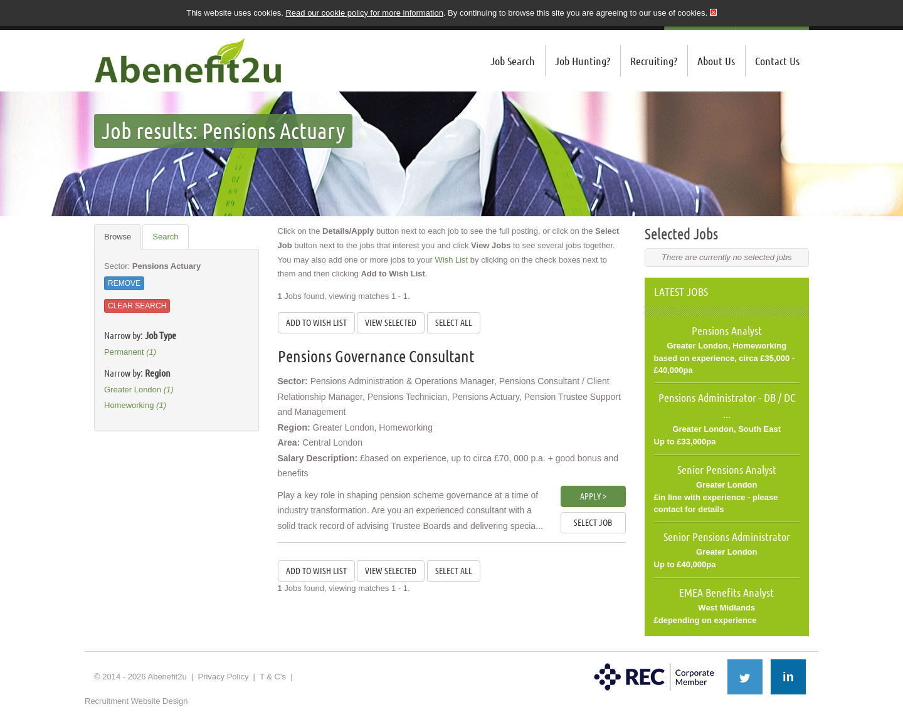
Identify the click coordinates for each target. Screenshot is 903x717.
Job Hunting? (582, 61)
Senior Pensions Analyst (726, 469)
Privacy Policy (223, 676)
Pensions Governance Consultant (376, 356)
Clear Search (137, 305)
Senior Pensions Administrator (726, 536)
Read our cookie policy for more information (364, 13)
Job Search (512, 61)
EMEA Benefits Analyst (726, 592)
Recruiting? (653, 61)
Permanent (130, 352)
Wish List (451, 259)
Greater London (139, 389)
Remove (124, 283)
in (788, 677)
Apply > (593, 496)
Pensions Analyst (727, 330)
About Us (716, 61)
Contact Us (777, 61)
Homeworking (135, 405)
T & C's (273, 676)
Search (165, 236)
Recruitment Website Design (136, 701)
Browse (117, 236)
